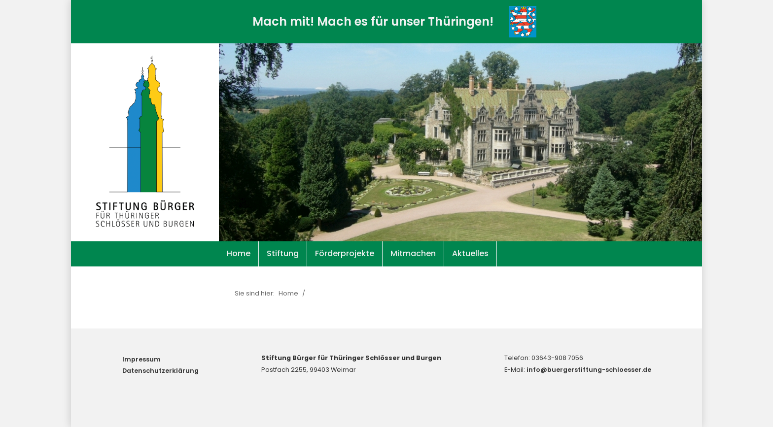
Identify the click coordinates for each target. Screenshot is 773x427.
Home (238, 253)
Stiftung (283, 253)
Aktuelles (470, 253)
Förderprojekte (344, 253)
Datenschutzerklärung (160, 370)
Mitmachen (413, 253)
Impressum (141, 359)
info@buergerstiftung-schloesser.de (589, 369)
